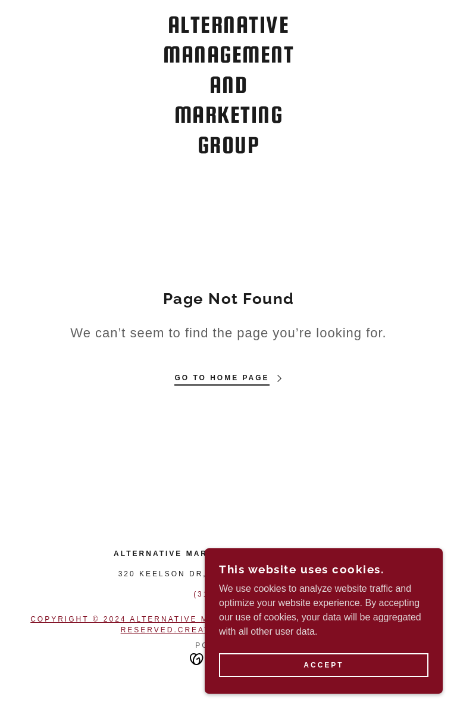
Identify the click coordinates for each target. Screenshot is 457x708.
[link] (228, 150)
